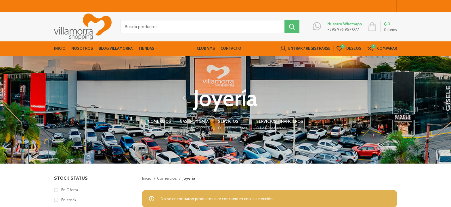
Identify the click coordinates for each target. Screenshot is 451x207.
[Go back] (186, 99)
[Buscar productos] (209, 27)
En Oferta (69, 190)
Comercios (167, 179)
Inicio (147, 179)
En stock (68, 200)
